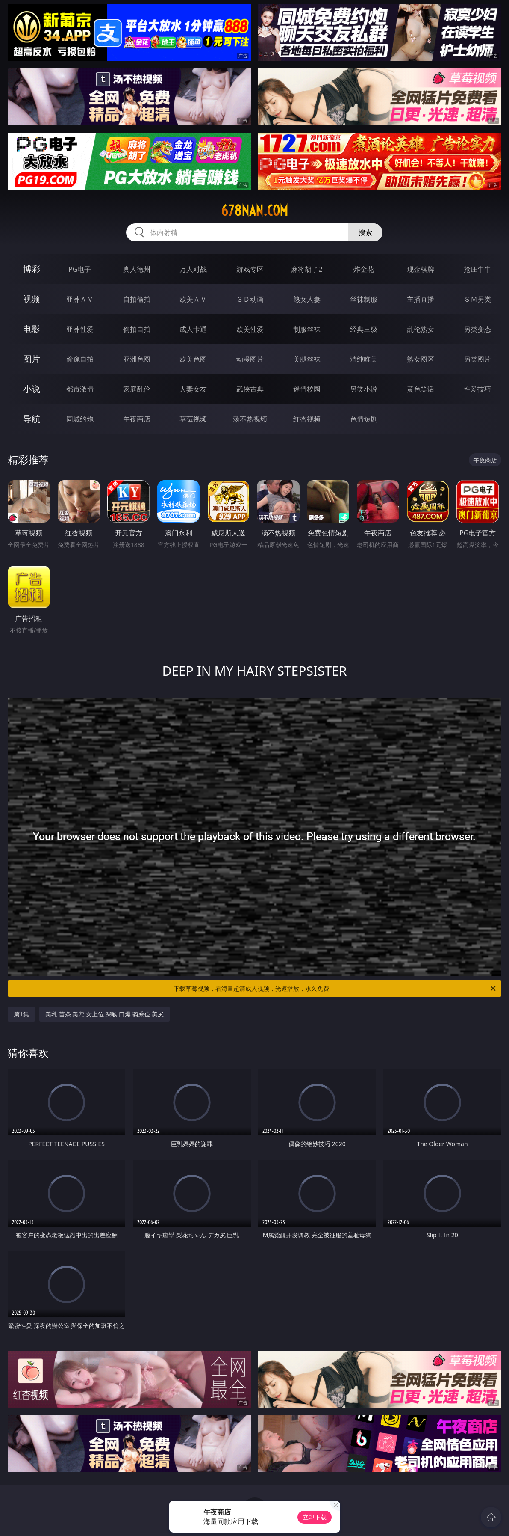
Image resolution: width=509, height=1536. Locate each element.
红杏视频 (307, 419)
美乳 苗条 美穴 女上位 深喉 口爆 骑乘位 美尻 (104, 1014)
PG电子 (79, 269)
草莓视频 (193, 419)
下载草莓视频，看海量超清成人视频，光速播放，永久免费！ (335, 988)
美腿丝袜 (307, 359)
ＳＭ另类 (477, 299)
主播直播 (420, 299)
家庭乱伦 (136, 389)
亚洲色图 (136, 359)
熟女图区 (420, 359)
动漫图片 (250, 359)
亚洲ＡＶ (80, 299)
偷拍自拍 (136, 329)
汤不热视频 (250, 419)
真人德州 (136, 269)
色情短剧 (363, 419)
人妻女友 (193, 389)
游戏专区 (250, 269)
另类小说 (363, 389)
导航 (31, 419)
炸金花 (363, 269)
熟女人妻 (307, 299)
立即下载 (315, 1517)
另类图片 (477, 359)
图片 (31, 359)
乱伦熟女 (420, 329)
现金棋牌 (420, 269)
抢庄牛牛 (477, 269)
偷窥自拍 (80, 359)
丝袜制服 (363, 299)
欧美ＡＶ (193, 299)
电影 (31, 329)
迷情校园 (307, 389)
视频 (31, 299)
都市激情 (80, 389)
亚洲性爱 (80, 329)
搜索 (365, 232)
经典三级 (363, 329)
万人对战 (193, 269)
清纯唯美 (363, 359)
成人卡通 (193, 329)
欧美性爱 (250, 329)
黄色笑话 (420, 389)
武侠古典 (250, 389)
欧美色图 (193, 359)
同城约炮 (80, 419)
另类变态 (477, 329)
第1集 (21, 1014)
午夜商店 (136, 419)
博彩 (31, 269)
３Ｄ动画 (250, 299)
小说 (31, 389)
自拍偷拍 (136, 299)
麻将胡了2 (306, 269)
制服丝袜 (307, 329)
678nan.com (254, 210)
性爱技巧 (477, 389)
